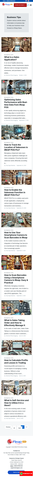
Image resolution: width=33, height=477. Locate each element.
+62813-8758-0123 (18, 466)
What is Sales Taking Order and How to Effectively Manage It (14, 323)
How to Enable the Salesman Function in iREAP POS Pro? (14, 192)
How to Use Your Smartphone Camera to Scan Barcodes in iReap (15, 235)
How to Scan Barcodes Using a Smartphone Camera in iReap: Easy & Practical (16, 279)
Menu (31, 5)
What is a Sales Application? (11, 58)
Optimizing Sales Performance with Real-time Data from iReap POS (16, 103)
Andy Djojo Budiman (10, 165)
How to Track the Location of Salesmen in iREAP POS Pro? (16, 147)
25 (14, 428)
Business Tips (8, 54)
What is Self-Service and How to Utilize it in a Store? (16, 403)
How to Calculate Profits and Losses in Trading (16, 361)
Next (19, 428)
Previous (8, 427)
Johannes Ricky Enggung (12, 75)
